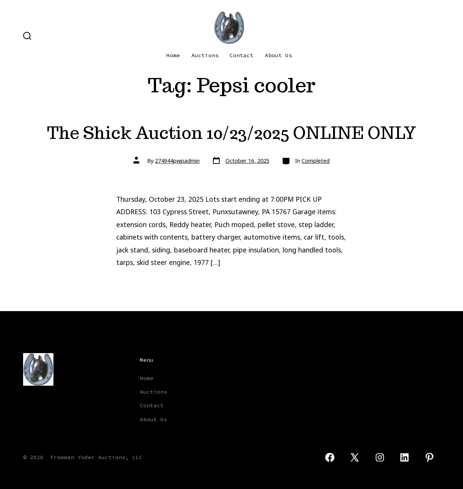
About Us (278, 55)
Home (173, 55)
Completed (316, 160)
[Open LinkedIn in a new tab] (404, 457)
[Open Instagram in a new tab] (379, 457)
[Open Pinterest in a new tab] (429, 457)
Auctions (205, 55)
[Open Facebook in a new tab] (329, 457)
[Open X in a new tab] (354, 457)
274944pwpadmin (177, 160)
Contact (241, 55)
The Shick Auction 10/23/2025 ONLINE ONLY (231, 132)
